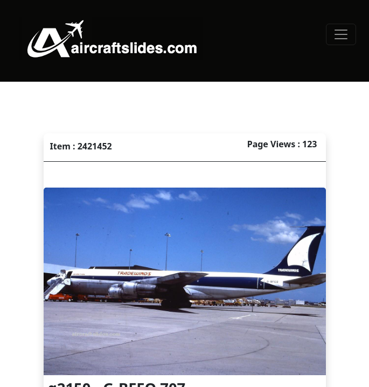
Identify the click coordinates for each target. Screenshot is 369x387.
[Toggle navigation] (341, 34)
